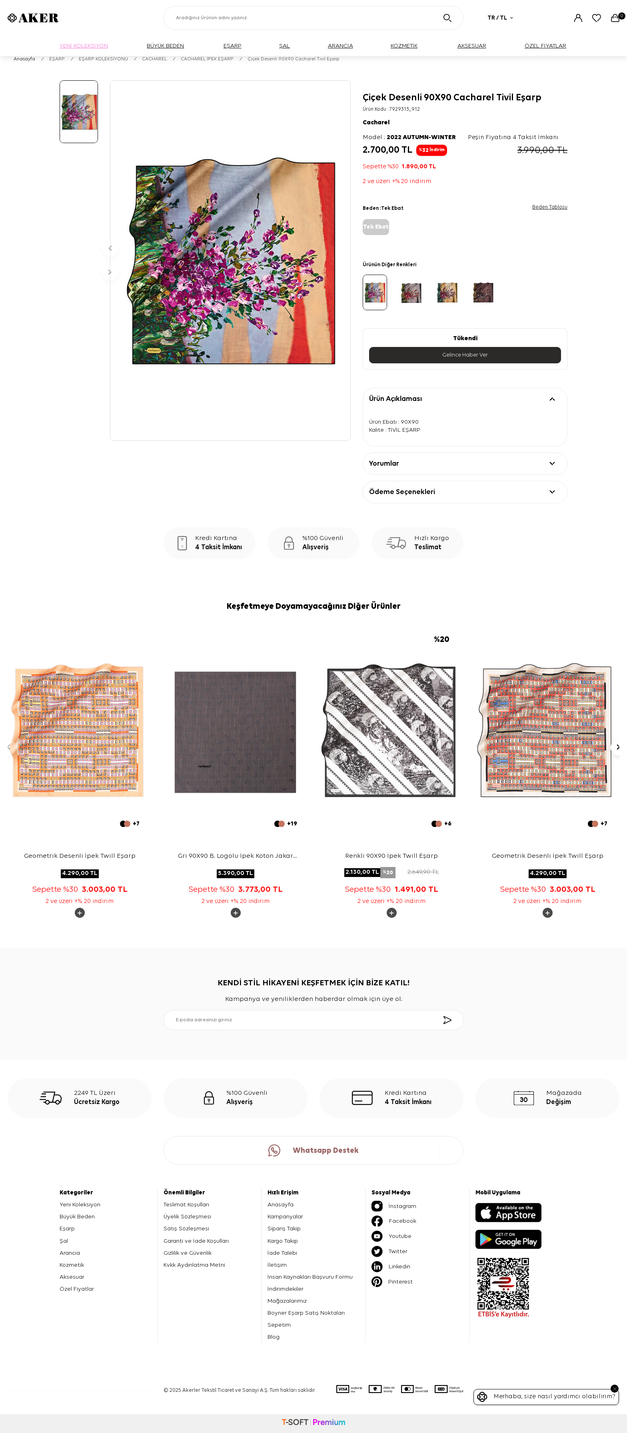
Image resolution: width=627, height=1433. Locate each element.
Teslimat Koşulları (186, 1205)
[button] (110, 249)
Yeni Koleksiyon (80, 1205)
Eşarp (67, 1229)
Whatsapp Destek (313, 1150)
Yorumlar (384, 463)
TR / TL (500, 18)
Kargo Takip (283, 1241)
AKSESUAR (471, 46)
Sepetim (279, 1325)
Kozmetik (72, 1265)
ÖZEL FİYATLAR (545, 46)
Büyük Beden (77, 1217)
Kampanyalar (285, 1217)
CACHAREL (154, 59)
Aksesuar (72, 1277)
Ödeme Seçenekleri (402, 492)
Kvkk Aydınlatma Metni (194, 1265)
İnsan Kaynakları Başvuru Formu (310, 1277)
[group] (230, 260)
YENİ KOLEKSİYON (84, 46)
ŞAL (284, 46)
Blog (274, 1337)
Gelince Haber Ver (465, 355)
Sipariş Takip (284, 1229)
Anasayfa (24, 59)
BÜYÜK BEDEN (165, 46)
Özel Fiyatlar (77, 1289)
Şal (64, 1241)
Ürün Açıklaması (395, 399)
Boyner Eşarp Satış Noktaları (306, 1313)
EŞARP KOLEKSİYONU (103, 59)
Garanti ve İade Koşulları (196, 1241)
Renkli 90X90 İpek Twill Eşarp (391, 856)
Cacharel (376, 123)
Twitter (389, 1251)
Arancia (70, 1253)
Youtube (391, 1236)
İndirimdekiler (286, 1289)
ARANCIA (340, 46)
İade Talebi (282, 1253)
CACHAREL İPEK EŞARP (207, 59)
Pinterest (392, 1281)
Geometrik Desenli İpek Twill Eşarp (80, 856)
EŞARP (233, 46)
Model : (409, 137)
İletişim (277, 1265)
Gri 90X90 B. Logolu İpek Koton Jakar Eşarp (235, 857)
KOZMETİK (404, 46)
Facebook (393, 1221)
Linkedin (390, 1266)
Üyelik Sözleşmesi (187, 1217)
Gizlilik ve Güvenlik (188, 1253)
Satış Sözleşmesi (186, 1229)
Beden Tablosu (549, 207)
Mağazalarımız (287, 1301)
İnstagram (393, 1206)
